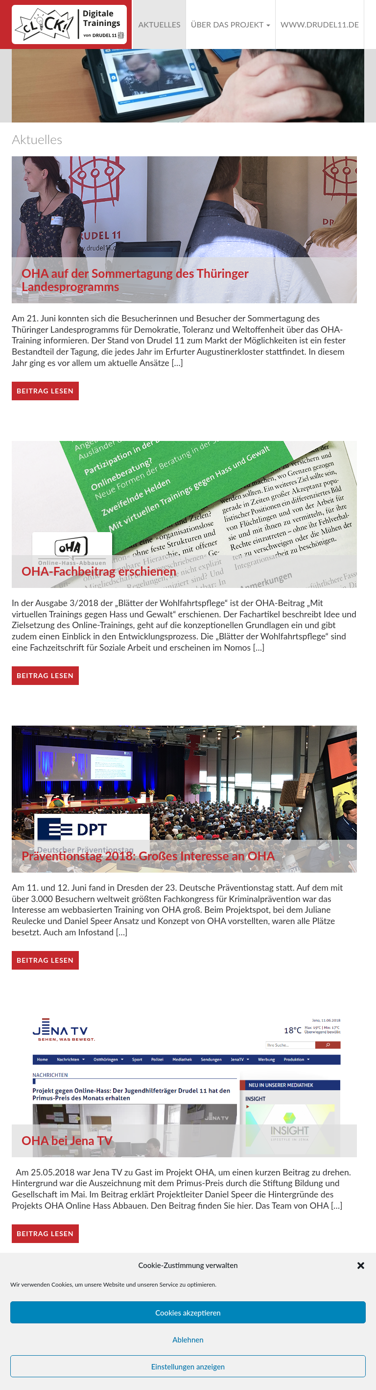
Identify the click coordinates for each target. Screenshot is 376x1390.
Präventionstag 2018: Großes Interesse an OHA (148, 856)
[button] (361, 1265)
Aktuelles (160, 24)
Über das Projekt (230, 24)
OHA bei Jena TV (67, 1140)
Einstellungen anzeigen (188, 1366)
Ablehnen (187, 1339)
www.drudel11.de (320, 24)
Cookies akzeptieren (188, 1312)
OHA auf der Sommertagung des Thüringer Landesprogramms (135, 279)
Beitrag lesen (45, 391)
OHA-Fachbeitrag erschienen (99, 571)
